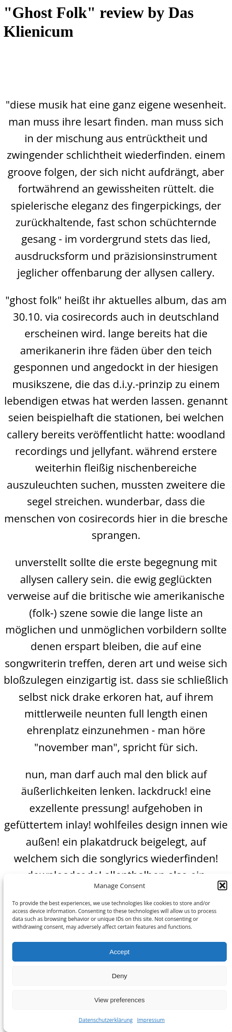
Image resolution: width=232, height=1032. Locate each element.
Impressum (151, 1020)
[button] (222, 885)
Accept (120, 951)
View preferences (119, 1000)
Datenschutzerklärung (106, 1020)
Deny (119, 976)
